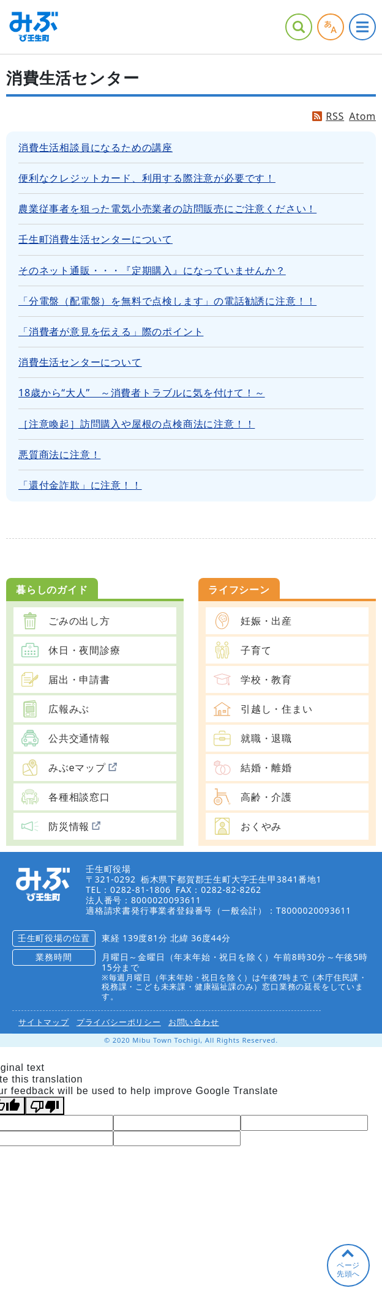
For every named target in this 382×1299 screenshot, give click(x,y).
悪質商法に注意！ (59, 454)
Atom (362, 116)
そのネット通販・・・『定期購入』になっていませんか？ (152, 270)
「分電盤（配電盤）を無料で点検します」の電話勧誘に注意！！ (167, 301)
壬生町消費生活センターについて (95, 239)
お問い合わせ (193, 1021)
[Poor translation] (44, 1106)
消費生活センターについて (80, 362)
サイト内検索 (298, 26)
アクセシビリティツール (330, 26)
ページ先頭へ (348, 1269)
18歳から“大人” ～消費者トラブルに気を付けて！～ (141, 392)
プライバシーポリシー (119, 1021)
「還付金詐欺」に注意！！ (80, 485)
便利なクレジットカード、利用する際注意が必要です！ (146, 178)
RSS (335, 116)
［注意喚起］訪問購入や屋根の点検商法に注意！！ (136, 424)
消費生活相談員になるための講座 (95, 147)
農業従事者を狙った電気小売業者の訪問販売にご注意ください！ (167, 208)
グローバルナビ (362, 26)
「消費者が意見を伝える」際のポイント (110, 331)
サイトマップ (43, 1021)
